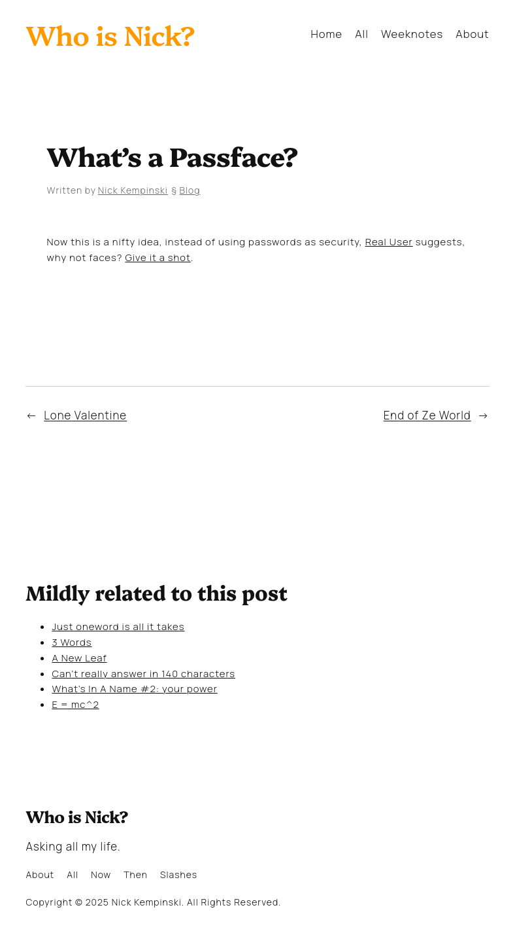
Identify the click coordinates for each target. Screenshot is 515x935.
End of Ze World (427, 415)
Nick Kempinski (133, 190)
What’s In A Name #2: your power (134, 688)
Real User (389, 241)
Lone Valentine (85, 415)
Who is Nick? (110, 34)
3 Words (71, 641)
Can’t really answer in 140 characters (143, 673)
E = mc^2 (75, 704)
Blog (190, 190)
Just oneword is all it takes (118, 626)
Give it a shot (157, 257)
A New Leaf (79, 657)
